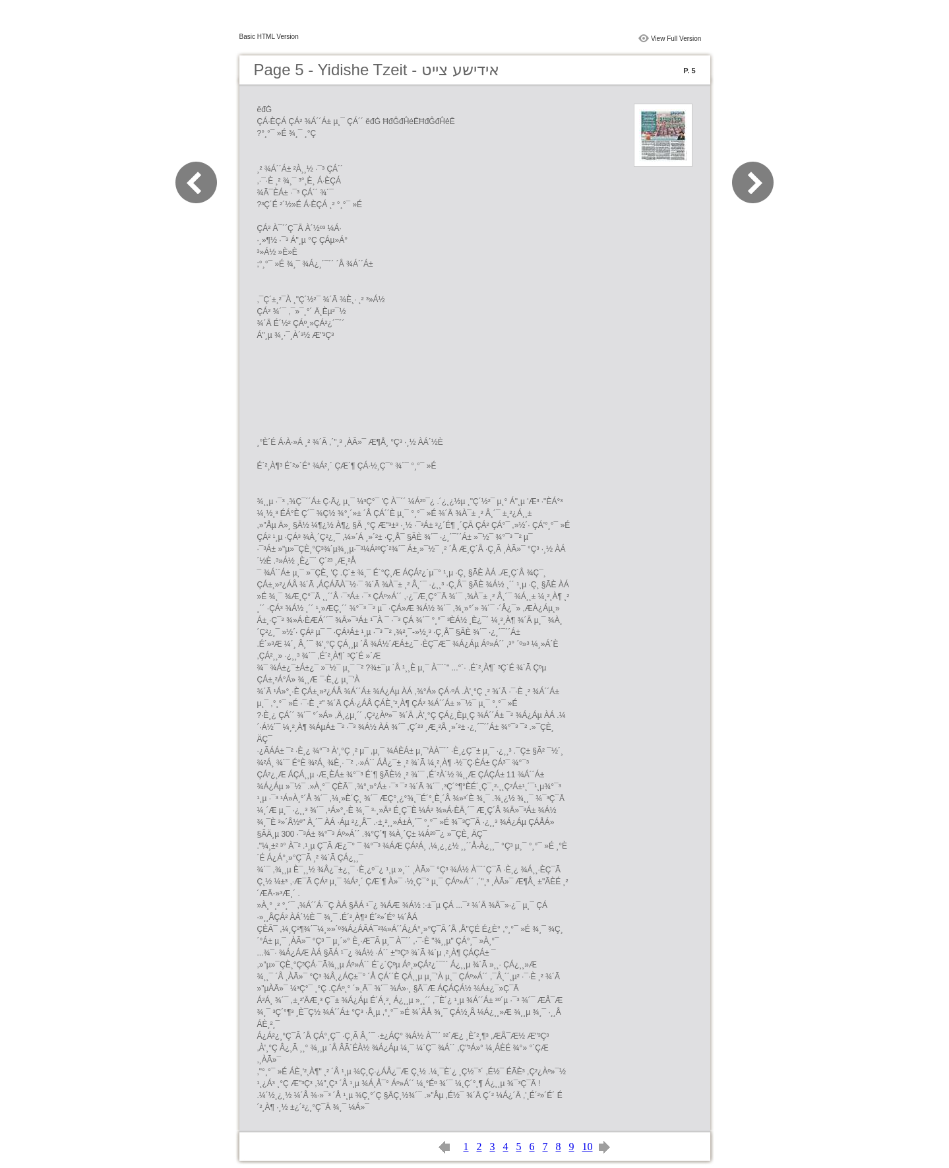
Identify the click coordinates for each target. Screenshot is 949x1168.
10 (587, 1146)
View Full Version (676, 38)
